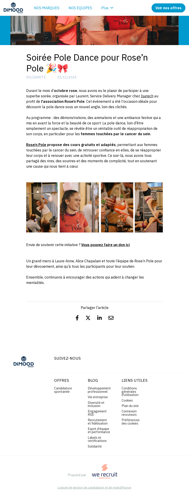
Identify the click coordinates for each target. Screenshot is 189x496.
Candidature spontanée (63, 389)
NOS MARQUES (46, 8)
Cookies (127, 400)
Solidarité (36, 77)
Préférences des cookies (131, 421)
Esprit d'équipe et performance (99, 430)
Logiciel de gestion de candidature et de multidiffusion (94, 487)
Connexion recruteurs (129, 412)
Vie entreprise (98, 397)
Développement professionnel (99, 389)
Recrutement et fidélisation (98, 421)
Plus (107, 8)
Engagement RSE (97, 412)
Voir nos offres (168, 8)
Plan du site (130, 406)
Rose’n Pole (36, 144)
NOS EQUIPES (80, 8)
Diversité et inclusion (96, 404)
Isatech (147, 96)
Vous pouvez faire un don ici (105, 244)
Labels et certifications (97, 439)
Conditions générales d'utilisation (130, 391)
